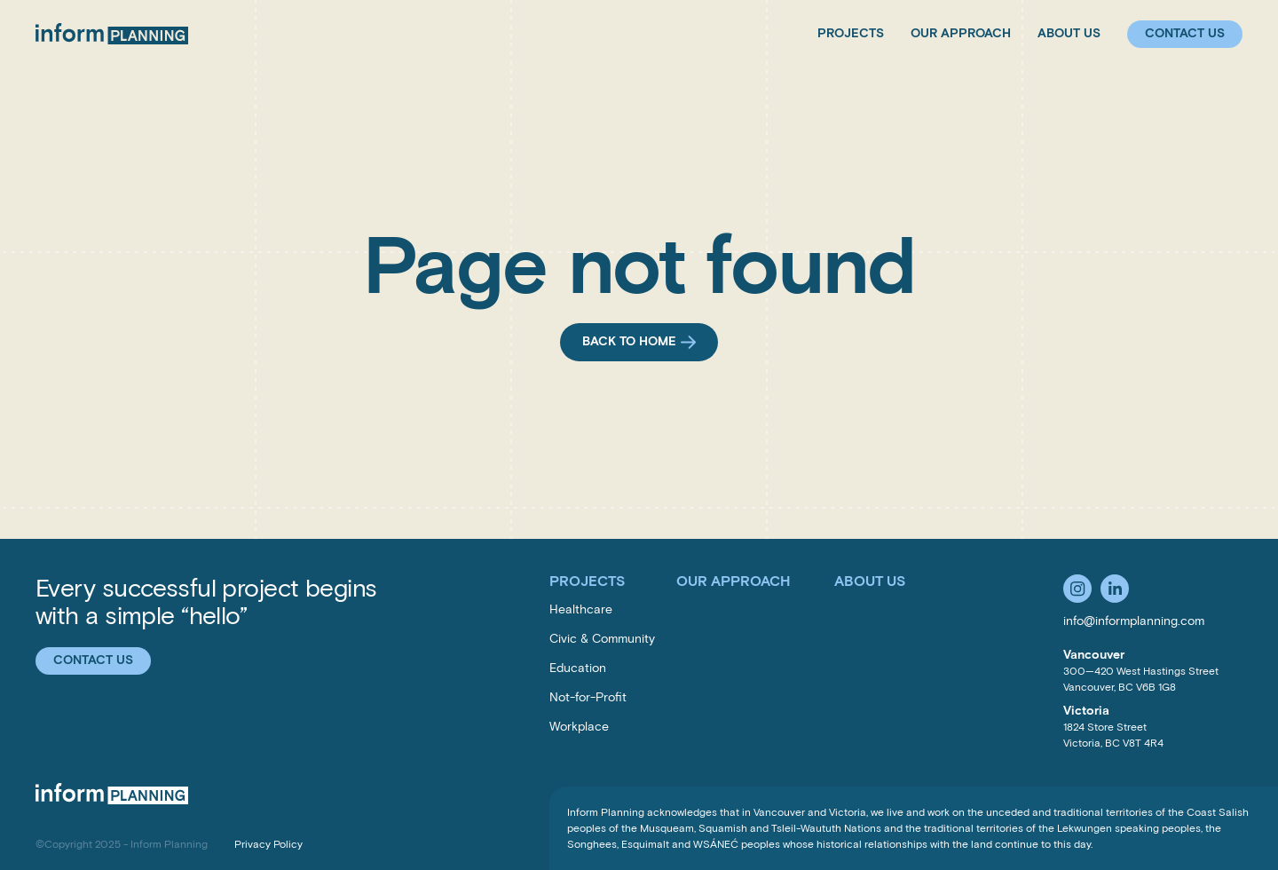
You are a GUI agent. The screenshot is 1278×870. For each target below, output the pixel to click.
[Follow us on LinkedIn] (1114, 588)
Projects (850, 34)
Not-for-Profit (588, 697)
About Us (1068, 34)
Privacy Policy (268, 843)
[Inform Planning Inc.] (112, 33)
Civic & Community (602, 638)
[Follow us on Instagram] (1077, 588)
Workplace (579, 726)
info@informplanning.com (1133, 621)
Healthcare (580, 609)
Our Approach (961, 34)
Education (577, 668)
